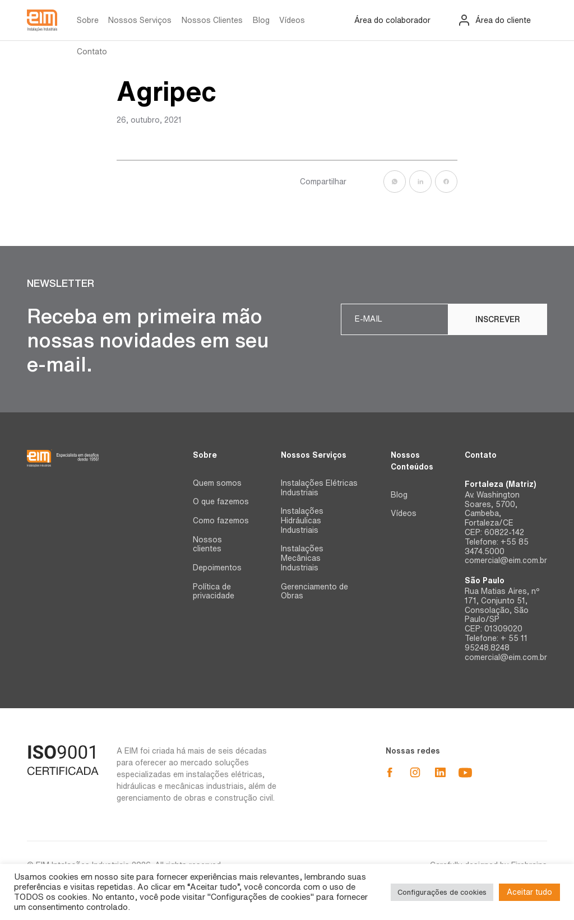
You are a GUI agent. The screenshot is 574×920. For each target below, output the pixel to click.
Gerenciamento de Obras (314, 591)
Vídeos (292, 20)
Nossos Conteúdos (412, 461)
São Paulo (484, 580)
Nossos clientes (207, 544)
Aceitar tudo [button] (529, 892)
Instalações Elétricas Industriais (319, 487)
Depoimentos (217, 567)
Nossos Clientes (212, 20)
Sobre (88, 20)
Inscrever (497, 319)
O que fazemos (221, 501)
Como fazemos (221, 520)
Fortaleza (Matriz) (500, 484)
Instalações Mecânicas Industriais (302, 558)
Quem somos (217, 483)
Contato (92, 51)
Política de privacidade (213, 591)
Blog (261, 20)
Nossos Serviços (140, 20)
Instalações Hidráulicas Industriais (302, 520)
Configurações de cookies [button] (442, 892)
